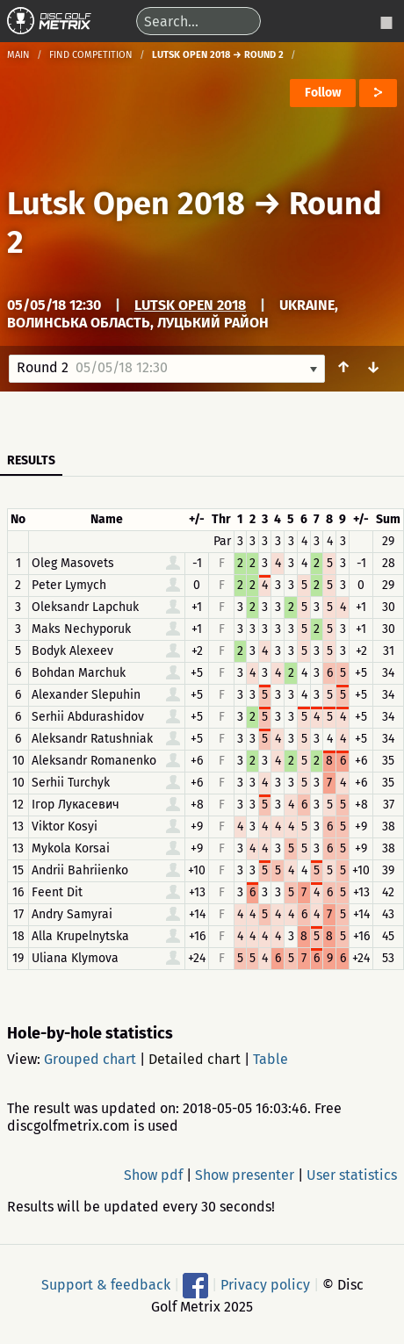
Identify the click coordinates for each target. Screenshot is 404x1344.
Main (18, 55)
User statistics (352, 1175)
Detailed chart (194, 1059)
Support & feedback (105, 1284)
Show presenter (244, 1175)
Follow (323, 92)
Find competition (91, 55)
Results (31, 460)
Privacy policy (265, 1284)
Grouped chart (90, 1059)
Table (270, 1059)
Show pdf (153, 1175)
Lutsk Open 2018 (126, 203)
